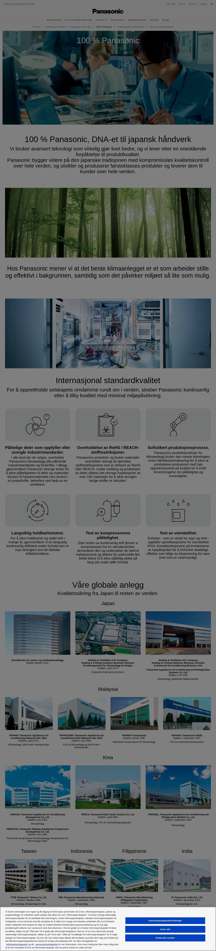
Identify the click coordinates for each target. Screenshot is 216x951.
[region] (108, 929)
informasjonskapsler (16, 944)
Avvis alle (165, 929)
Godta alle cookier (165, 938)
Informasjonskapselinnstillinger (165, 920)
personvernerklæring (46, 944)
